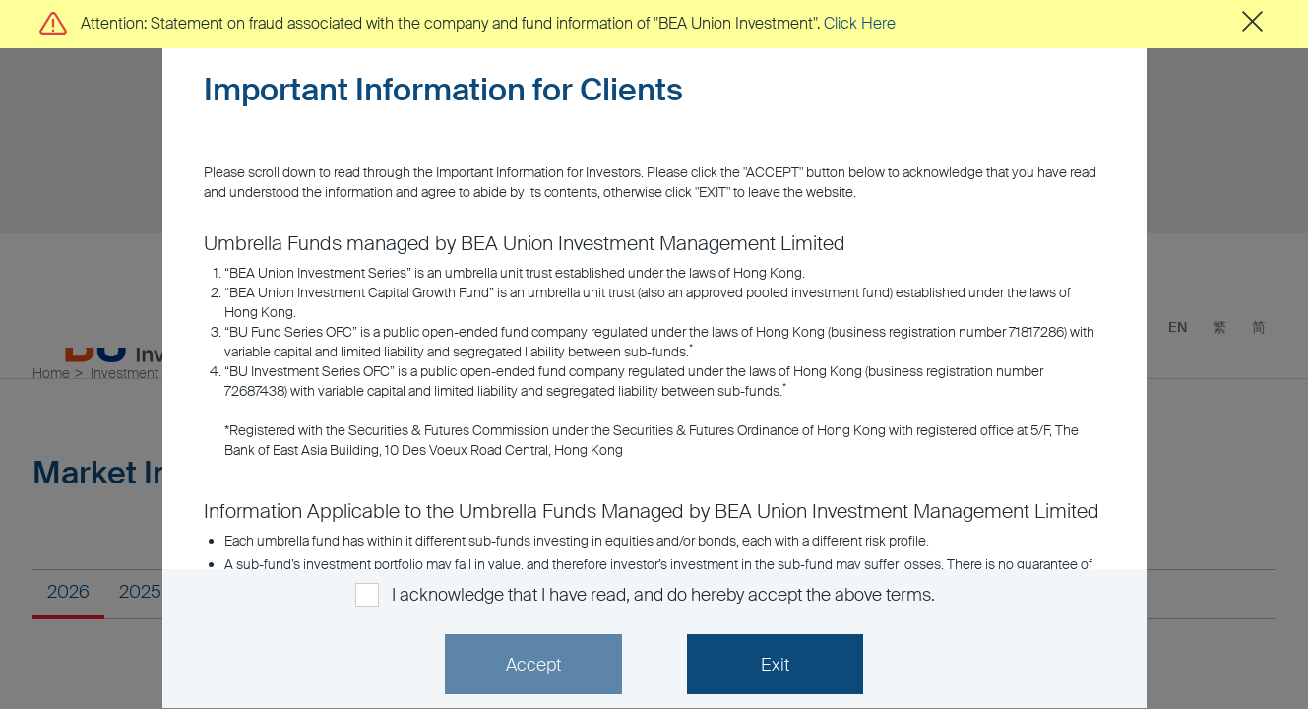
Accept (533, 665)
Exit (775, 665)
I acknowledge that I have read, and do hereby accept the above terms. (663, 595)
